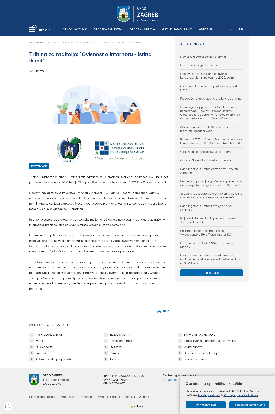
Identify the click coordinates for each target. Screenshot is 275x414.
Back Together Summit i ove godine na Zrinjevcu (206, 208)
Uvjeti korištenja (108, 396)
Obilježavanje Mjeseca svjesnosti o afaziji (207, 152)
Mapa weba (68, 396)
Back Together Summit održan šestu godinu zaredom (209, 170)
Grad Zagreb (36, 42)
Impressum (87, 396)
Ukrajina (115, 353)
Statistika (116, 347)
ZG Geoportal (44, 347)
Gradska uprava (142, 29)
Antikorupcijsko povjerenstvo (54, 359)
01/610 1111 (170, 379)
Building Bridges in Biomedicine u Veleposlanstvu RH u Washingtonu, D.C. (206, 232)
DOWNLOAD (39, 165)
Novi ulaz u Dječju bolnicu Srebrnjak (203, 56)
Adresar (205, 29)
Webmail (144, 396)
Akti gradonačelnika (49, 334)
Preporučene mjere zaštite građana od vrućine (211, 98)
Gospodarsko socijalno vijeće (203, 353)
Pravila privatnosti (209, 395)
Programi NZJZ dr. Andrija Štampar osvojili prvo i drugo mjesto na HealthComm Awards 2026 (211, 141)
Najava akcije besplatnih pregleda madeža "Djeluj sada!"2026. (208, 220)
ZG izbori (41, 340)
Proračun (41, 353)
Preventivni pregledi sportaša (199, 65)
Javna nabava (193, 347)
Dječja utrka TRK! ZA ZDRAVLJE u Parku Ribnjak (206, 245)
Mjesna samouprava (177, 29)
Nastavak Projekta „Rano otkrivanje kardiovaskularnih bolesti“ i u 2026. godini (207, 75)
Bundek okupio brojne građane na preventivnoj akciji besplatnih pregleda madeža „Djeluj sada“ (211, 183)
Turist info (116, 359)
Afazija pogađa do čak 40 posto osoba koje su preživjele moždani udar (210, 129)
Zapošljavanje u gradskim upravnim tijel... (210, 340)
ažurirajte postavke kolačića (240, 395)
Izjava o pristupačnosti (43, 396)
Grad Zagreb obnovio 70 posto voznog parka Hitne (209, 88)
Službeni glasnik (120, 334)
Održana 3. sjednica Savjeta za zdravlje (205, 160)
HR (242, 29)
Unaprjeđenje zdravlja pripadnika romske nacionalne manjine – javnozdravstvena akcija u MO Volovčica (210, 259)
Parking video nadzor (197, 359)
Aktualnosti (69, 42)
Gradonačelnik (75, 29)
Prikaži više (212, 273)
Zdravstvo (53, 42)
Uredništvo (128, 396)
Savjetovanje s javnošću (199, 334)
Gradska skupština (108, 29)
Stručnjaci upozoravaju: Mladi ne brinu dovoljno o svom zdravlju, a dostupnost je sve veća (211, 195)
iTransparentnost (121, 340)
